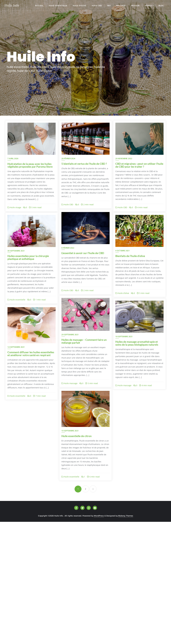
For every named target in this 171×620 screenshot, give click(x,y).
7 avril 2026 (12, 158)
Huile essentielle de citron (76, 436)
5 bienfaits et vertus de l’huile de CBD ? (84, 163)
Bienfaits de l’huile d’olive (130, 256)
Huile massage (69, 383)
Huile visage (14, 207)
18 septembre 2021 (124, 336)
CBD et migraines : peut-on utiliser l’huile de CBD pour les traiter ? (139, 165)
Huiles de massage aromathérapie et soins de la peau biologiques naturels (136, 343)
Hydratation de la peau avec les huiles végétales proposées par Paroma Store (30, 165)
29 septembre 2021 (70, 334)
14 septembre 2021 (16, 347)
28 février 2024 (68, 158)
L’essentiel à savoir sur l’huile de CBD (82, 253)
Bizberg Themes (125, 516)
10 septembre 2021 (70, 431)
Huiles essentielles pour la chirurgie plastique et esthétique (28, 257)
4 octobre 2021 (122, 250)
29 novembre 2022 (123, 158)
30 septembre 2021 (16, 251)
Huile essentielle (16, 299)
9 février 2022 (67, 248)
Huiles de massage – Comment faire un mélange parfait (84, 341)
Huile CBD (67, 204)
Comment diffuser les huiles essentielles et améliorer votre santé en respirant (30, 354)
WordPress (99, 516)
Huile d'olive (122, 293)
